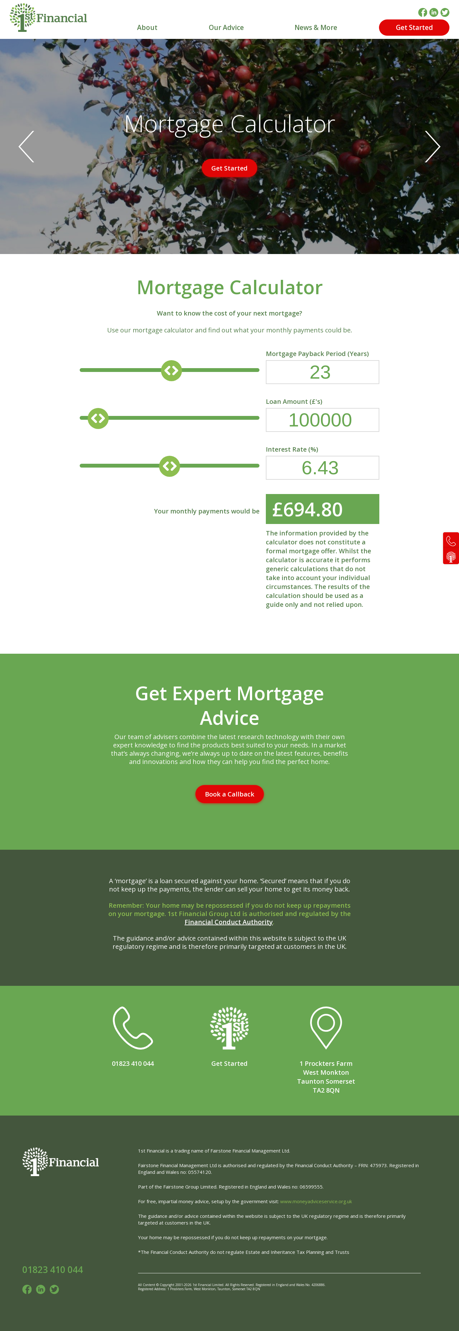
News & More (316, 27)
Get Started (414, 27)
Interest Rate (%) (322, 463)
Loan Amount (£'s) (322, 415)
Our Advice (226, 27)
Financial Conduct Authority (229, 922)
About (147, 27)
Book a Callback (229, 794)
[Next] (429, 146)
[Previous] (29, 146)
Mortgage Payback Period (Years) (322, 367)
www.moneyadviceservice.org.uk (316, 1201)
